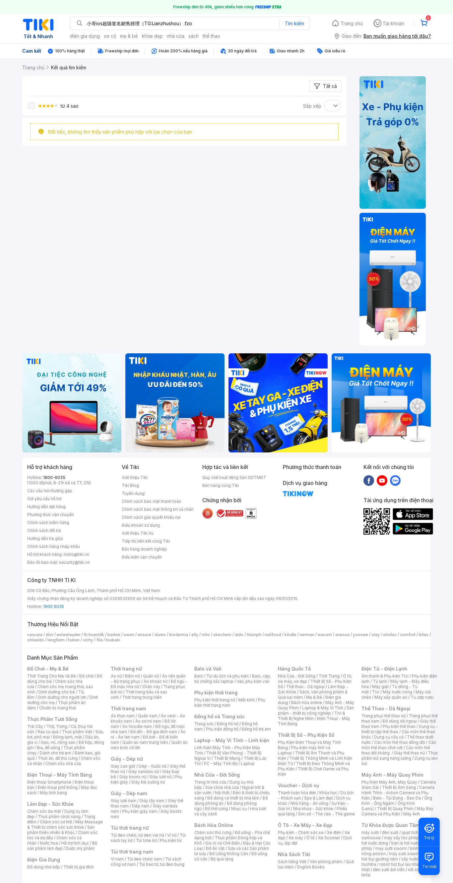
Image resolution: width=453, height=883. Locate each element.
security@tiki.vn (74, 562)
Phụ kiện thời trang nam (229, 702)
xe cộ (110, 36)
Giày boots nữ (132, 776)
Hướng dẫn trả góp (45, 538)
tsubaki (113, 639)
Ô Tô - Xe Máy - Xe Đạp (305, 825)
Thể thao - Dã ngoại (305, 686)
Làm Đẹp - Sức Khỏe (50, 804)
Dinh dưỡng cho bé (56, 691)
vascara (34, 634)
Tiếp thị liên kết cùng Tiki (146, 541)
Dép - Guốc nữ (152, 766)
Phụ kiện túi (171, 840)
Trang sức (204, 723)
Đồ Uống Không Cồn (228, 853)
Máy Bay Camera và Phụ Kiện (397, 811)
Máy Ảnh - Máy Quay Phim (392, 775)
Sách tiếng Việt (292, 861)
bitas (423, 634)
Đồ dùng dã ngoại (400, 721)
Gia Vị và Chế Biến (222, 843)
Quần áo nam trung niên (145, 742)
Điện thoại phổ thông (58, 787)
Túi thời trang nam (132, 851)
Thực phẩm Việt (77, 731)
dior (49, 634)
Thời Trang (329, 676)
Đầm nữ (132, 676)
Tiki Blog (130, 485)
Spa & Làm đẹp (318, 797)
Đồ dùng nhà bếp (43, 866)
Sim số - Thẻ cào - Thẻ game (326, 813)
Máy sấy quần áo (390, 697)
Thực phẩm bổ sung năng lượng (399, 755)
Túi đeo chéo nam (144, 858)
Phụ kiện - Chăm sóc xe (301, 832)
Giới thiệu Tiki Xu (138, 533)
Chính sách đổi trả (44, 530)
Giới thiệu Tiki (135, 477)
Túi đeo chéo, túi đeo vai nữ (137, 835)
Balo (198, 676)
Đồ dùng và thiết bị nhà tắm (233, 797)
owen (128, 634)
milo (206, 634)
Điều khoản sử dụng (141, 525)
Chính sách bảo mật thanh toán (151, 501)
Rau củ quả (48, 731)
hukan (74, 639)
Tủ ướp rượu (422, 697)
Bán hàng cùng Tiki (220, 485)
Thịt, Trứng (56, 726)
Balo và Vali (208, 669)
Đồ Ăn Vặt (215, 848)
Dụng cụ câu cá (389, 737)
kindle (290, 634)
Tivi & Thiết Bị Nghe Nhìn (311, 716)
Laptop (248, 763)
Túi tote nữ (146, 840)
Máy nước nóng (397, 691)
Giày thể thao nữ (409, 752)
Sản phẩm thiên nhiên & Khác (61, 830)
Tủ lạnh (380, 681)
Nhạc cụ (239, 808)
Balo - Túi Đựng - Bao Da (397, 797)
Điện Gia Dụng (43, 859)
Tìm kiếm (294, 23)
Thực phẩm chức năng (59, 816)
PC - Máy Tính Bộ (220, 763)
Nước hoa (49, 843)
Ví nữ (171, 835)
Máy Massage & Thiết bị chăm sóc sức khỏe (65, 824)
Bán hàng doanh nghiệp (144, 549)
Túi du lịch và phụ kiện (227, 676)
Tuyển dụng (133, 493)
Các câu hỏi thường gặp (49, 490)
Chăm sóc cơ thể (56, 821)
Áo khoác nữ (155, 681)
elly (194, 634)
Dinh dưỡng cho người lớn (62, 697)
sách (193, 36)
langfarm (56, 639)
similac (390, 634)
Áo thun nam (123, 715)
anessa (342, 634)
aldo (239, 634)
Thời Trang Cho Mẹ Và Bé (51, 676)
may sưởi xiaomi (391, 848)
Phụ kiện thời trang (215, 692)
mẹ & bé (129, 36)
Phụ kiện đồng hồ (222, 729)
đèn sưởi (390, 832)
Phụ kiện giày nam (139, 811)
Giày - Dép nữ (127, 759)
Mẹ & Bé (314, 697)
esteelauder (69, 634)
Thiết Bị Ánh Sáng (399, 787)
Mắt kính (246, 699)
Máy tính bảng (53, 792)
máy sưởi (370, 832)
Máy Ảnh (411, 813)
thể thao (211, 36)
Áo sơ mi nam (148, 721)
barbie (113, 634)
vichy (88, 639)
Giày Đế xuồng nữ (148, 782)
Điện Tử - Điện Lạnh (384, 669)
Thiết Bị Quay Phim (395, 808)
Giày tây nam (152, 800)
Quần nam (148, 715)
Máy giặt (380, 686)
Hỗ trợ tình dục (75, 843)
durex (160, 634)
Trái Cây (35, 726)
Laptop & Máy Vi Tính (322, 707)
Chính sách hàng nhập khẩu (53, 546)
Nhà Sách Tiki (294, 854)
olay (375, 634)
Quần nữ (151, 676)
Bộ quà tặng (222, 858)
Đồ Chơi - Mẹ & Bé (48, 669)
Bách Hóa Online (213, 825)
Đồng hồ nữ (227, 723)
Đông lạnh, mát (67, 737)
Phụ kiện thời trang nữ (214, 699)
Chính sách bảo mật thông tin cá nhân (158, 509)
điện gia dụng (85, 36)
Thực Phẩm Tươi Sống (52, 719)
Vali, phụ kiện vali (253, 681)
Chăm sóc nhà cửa (63, 763)
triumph (254, 634)
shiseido (35, 639)
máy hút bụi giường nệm (396, 856)
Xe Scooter (329, 837)
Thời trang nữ (126, 669)
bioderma (178, 634)
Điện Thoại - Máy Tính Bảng (59, 775)
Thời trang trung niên (142, 697)
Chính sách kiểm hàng (48, 522)
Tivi (375, 691)
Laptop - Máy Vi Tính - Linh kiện (231, 740)
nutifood (273, 634)
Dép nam (141, 805)
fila (99, 639)
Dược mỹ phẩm (80, 848)
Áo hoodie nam (137, 726)
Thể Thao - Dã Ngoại (385, 708)
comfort (408, 634)
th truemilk (94, 634)
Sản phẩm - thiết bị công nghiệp (316, 710)
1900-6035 (54, 477)
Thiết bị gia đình (78, 866)
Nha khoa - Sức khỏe (313, 808)
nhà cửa (175, 36)
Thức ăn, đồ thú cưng (58, 758)
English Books (311, 866)
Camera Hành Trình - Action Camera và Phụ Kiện (397, 792)
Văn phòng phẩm (326, 861)
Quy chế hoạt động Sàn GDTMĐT (234, 477)
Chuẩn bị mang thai (57, 707)
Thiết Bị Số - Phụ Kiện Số (306, 735)
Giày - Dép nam (129, 793)
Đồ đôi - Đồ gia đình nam (153, 731)
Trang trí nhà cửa (210, 782)
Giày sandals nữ (143, 771)
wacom (325, 634)
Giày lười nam (123, 800)
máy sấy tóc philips (402, 837)
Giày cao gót (123, 766)
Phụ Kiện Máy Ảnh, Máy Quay (389, 782)
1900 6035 (53, 606)
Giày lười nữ (160, 776)
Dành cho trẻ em (55, 752)
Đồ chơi (86, 676)
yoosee (360, 634)
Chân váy (151, 686)
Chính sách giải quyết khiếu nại (151, 517)
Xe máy (296, 837)
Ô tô (310, 837)
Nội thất (222, 792)
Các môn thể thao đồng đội (399, 742)
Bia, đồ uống (48, 747)
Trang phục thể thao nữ (383, 715)
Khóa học (328, 792)
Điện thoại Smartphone (49, 782)
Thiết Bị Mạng (227, 758)
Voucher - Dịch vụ (298, 785)
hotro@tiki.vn (76, 554)
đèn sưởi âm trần (389, 869)
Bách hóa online (306, 702)
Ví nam (117, 858)
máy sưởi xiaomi (404, 853)
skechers (222, 634)
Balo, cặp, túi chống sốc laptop (232, 679)
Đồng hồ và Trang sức (219, 716)
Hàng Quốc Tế (294, 669)
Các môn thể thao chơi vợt (398, 745)
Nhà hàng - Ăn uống (309, 803)
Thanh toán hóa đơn (297, 792)
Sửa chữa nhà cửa (222, 787)
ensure (144, 634)
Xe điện (334, 832)
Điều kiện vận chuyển (142, 557)
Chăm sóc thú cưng (212, 832)
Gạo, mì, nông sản (58, 742)
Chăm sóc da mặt (44, 811)
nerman (307, 634)
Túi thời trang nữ (130, 828)
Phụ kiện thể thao (399, 726)
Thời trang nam (128, 708)
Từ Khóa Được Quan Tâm (390, 825)
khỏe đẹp (152, 36)
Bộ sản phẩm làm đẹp (62, 846)
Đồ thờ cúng (216, 808)
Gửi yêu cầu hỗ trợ (44, 498)
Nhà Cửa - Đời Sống (217, 775)
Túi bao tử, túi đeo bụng (161, 864)
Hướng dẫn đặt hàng (46, 506)
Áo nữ (116, 676)
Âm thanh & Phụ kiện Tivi (385, 676)
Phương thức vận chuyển (50, 514)
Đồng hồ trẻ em (256, 729)
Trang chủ (352, 23)
